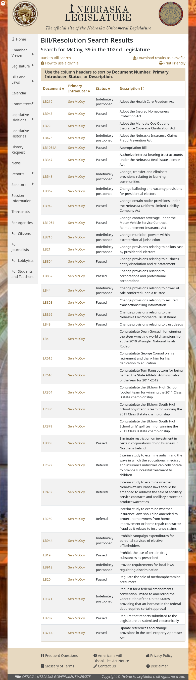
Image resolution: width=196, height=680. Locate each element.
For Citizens (21, 233)
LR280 (47, 518)
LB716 (48, 237)
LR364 (47, 392)
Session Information (21, 198)
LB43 (47, 324)
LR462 (47, 492)
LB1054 (48, 222)
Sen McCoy (76, 101)
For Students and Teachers (22, 274)
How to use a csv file (60, 63)
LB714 (48, 632)
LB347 (48, 159)
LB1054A (49, 147)
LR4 (45, 338)
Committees (23, 103)
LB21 (47, 249)
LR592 (47, 465)
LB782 (48, 618)
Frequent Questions (59, 655)
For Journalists (20, 247)
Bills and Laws (23, 80)
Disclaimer (157, 666)
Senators (23, 184)
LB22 (47, 125)
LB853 (48, 302)
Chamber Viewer (23, 53)
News (16, 163)
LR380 (47, 409)
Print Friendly (172, 63)
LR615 (47, 358)
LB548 (48, 176)
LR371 (47, 598)
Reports (23, 173)
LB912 (48, 567)
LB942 (48, 205)
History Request (18, 150)
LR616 (47, 375)
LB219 (48, 101)
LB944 (48, 540)
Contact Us (104, 666)
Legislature (23, 65)
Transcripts (21, 211)
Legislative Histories (20, 133)
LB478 (48, 137)
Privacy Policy (159, 655)
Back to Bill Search (56, 57)
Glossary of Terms (57, 666)
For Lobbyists (22, 260)
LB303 (48, 443)
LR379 (47, 426)
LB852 (48, 276)
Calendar (19, 93)
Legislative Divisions (23, 117)
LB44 (47, 290)
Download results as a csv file (159, 57)
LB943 (48, 113)
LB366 (48, 314)
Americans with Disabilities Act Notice (111, 658)
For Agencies (22, 222)
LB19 (47, 555)
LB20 (47, 579)
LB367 (48, 191)
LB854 (48, 261)
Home (20, 39)
